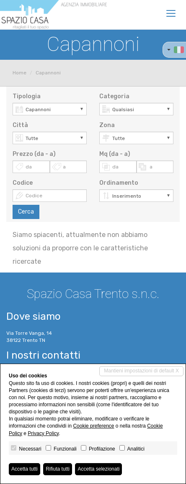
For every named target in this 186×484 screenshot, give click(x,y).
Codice (23, 182)
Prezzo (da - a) (34, 154)
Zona (107, 125)
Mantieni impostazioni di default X (141, 371)
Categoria (114, 96)
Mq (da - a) (114, 154)
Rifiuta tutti (58, 469)
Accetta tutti (24, 469)
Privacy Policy (43, 433)
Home (19, 73)
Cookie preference (93, 426)
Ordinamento (118, 182)
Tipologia (27, 96)
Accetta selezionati (98, 469)
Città (20, 125)
